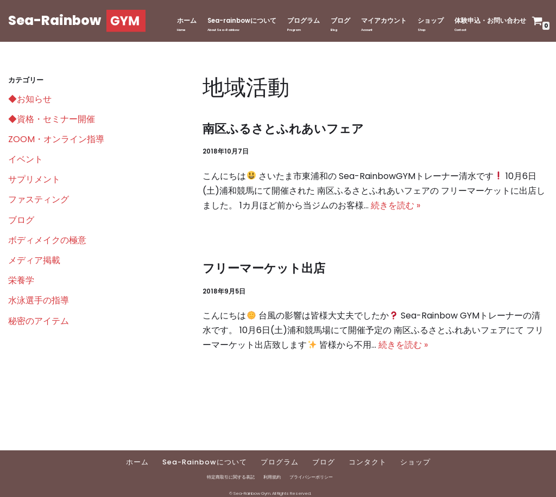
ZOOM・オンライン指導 (56, 139)
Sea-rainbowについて (241, 20)
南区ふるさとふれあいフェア (283, 128)
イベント (25, 159)
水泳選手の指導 (38, 300)
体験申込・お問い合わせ (490, 20)
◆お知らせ (30, 99)
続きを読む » (395, 205)
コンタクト (368, 462)
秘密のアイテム (38, 321)
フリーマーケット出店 (264, 268)
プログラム (303, 20)
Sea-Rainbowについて (204, 462)
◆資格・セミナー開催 (51, 119)
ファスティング (38, 199)
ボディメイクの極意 (47, 240)
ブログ (340, 20)
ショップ (431, 20)
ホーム (187, 20)
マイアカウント (384, 20)
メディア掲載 (34, 260)
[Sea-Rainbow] (77, 21)
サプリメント (34, 179)
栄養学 (21, 280)
